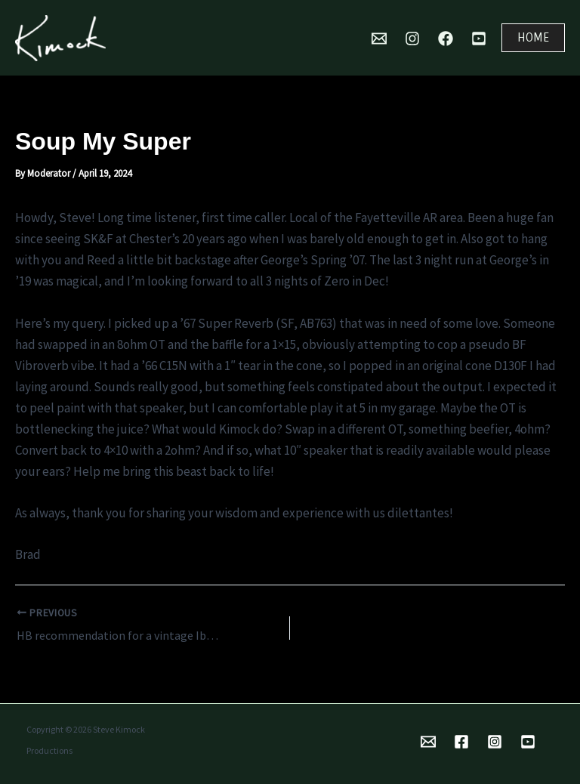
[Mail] (379, 38)
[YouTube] (478, 38)
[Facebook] (445, 38)
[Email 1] (428, 741)
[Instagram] (412, 38)
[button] (533, 37)
